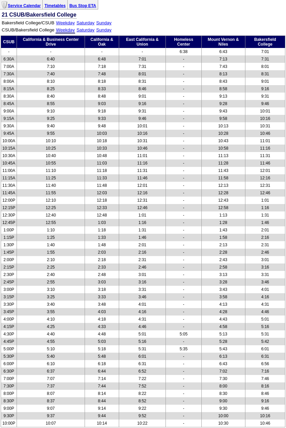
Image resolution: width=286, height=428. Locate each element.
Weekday (65, 22)
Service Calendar (24, 5)
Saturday (85, 22)
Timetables (54, 5)
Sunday (103, 22)
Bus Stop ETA (82, 5)
